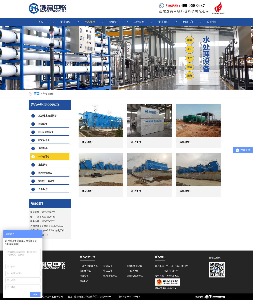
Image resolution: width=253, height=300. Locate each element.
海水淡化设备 (45, 173)
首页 (36, 93)
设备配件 (43, 189)
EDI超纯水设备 (46, 132)
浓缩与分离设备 (46, 181)
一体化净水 (44, 156)
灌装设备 (43, 164)
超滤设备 (43, 124)
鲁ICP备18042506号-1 (129, 296)
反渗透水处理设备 (47, 115)
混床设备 (43, 148)
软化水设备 (44, 140)
